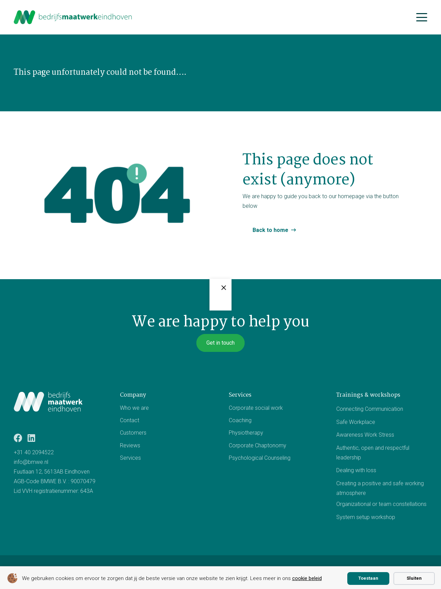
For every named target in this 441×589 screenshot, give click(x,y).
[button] (422, 17)
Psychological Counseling (259, 458)
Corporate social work (256, 408)
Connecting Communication (369, 409)
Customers (133, 432)
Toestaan (368, 578)
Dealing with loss (356, 470)
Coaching (240, 420)
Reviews (130, 445)
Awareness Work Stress (365, 434)
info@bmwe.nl (31, 462)
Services (130, 458)
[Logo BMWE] (48, 401)
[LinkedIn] (31, 438)
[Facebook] (18, 438)
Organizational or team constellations (381, 504)
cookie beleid (307, 578)
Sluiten (414, 578)
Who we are (134, 408)
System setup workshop (365, 517)
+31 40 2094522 (34, 452)
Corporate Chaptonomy (257, 445)
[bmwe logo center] (73, 17)
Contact (129, 420)
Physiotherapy (246, 432)
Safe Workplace (355, 421)
